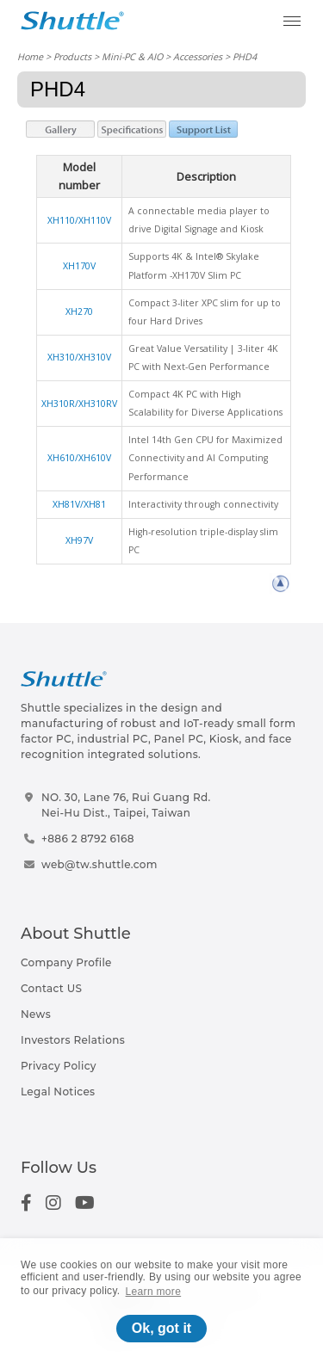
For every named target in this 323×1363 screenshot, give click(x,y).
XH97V (79, 540)
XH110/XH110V (79, 220)
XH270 (79, 311)
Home (30, 56)
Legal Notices (58, 1091)
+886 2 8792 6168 (87, 838)
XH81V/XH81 (79, 504)
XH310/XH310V (79, 357)
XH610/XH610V (79, 458)
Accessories (197, 56)
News (36, 1014)
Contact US (51, 988)
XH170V (79, 266)
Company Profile (66, 962)
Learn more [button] (154, 1292)
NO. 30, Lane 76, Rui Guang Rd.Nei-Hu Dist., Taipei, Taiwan (126, 805)
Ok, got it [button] (161, 1328)
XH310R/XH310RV (79, 404)
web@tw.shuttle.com (99, 864)
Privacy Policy (58, 1065)
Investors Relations (73, 1039)
